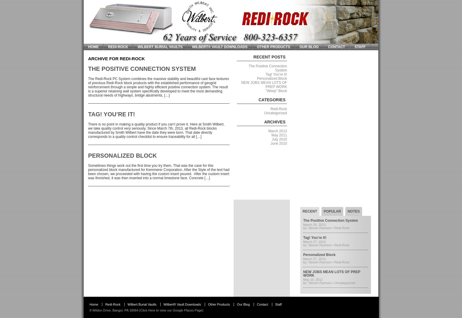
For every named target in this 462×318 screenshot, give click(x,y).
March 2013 (277, 131)
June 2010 (278, 143)
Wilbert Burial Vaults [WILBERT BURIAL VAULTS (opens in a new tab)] (160, 47)
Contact (336, 47)
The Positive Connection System (142, 69)
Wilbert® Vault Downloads (220, 47)
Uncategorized (275, 113)
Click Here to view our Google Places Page (171, 310)
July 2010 (279, 139)
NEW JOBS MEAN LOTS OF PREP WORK (331, 274)
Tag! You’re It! (111, 114)
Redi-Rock (118, 47)
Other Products (273, 47)
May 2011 (279, 135)
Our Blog (309, 47)
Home (93, 47)
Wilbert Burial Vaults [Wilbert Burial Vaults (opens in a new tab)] (142, 304)
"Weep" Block (276, 91)
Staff (360, 47)
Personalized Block (122, 155)
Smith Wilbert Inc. (103, 2)
